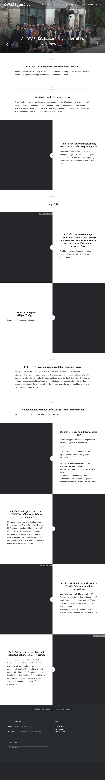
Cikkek (56, 4)
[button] (17, 5)
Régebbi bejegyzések (42, 709)
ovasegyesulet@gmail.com (22, 726)
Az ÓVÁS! (45, 4)
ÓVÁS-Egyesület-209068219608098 (28, 731)
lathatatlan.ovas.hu (91, 4)
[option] (52, 26)
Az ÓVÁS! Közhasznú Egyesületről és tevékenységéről (52, 41)
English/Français (71, 4)
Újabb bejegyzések (63, 709)
